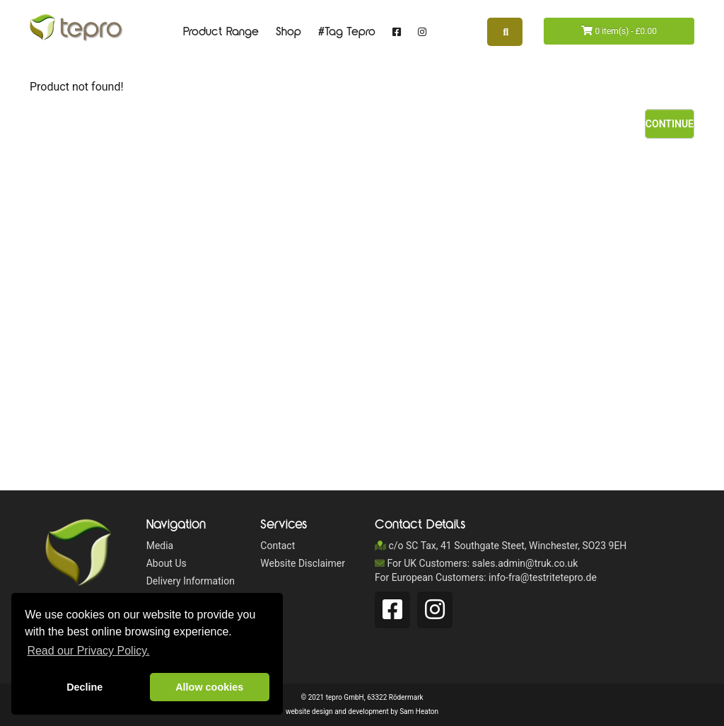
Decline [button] (84, 687)
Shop (288, 31)
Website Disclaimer (302, 563)
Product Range (221, 31)
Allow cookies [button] (209, 687)
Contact (277, 545)
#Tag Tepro (346, 31)
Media (160, 545)
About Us (166, 563)
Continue (670, 123)
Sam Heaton (418, 711)
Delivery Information (190, 581)
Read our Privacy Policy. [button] (88, 651)
